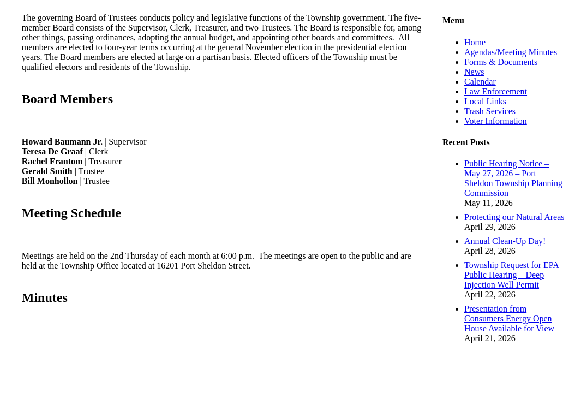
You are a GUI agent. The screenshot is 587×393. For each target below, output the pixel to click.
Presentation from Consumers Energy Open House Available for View (509, 318)
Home (475, 42)
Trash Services (490, 111)
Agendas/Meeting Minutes (510, 52)
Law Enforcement (495, 91)
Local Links (485, 101)
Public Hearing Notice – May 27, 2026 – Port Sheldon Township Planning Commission (513, 178)
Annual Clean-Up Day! (505, 241)
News (474, 71)
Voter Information (495, 121)
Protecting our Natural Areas (514, 217)
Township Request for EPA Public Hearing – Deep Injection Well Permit (511, 274)
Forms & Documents (500, 62)
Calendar (480, 81)
